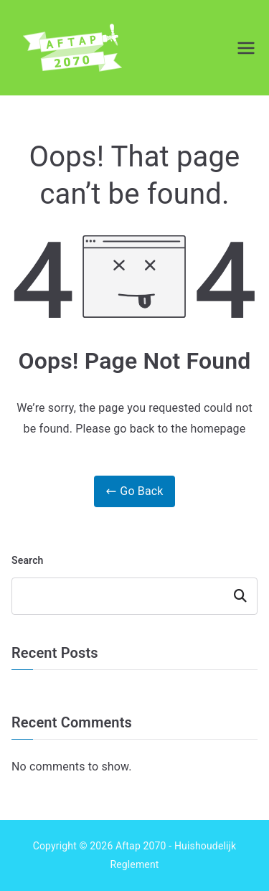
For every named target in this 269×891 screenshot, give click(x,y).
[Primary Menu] (246, 48)
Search (27, 560)
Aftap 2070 (140, 846)
